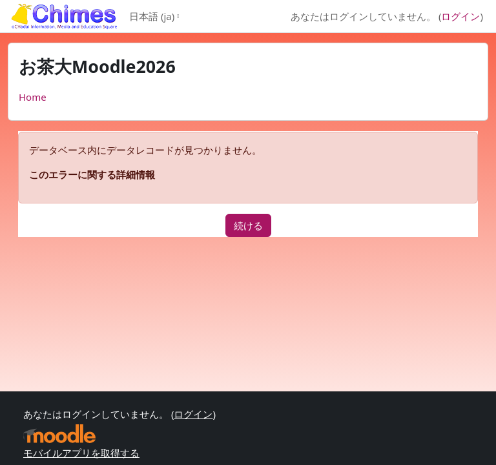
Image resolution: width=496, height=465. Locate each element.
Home (32, 96)
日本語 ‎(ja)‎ (151, 16)
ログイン (460, 16)
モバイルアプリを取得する (81, 452)
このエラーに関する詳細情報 (92, 174)
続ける (248, 225)
